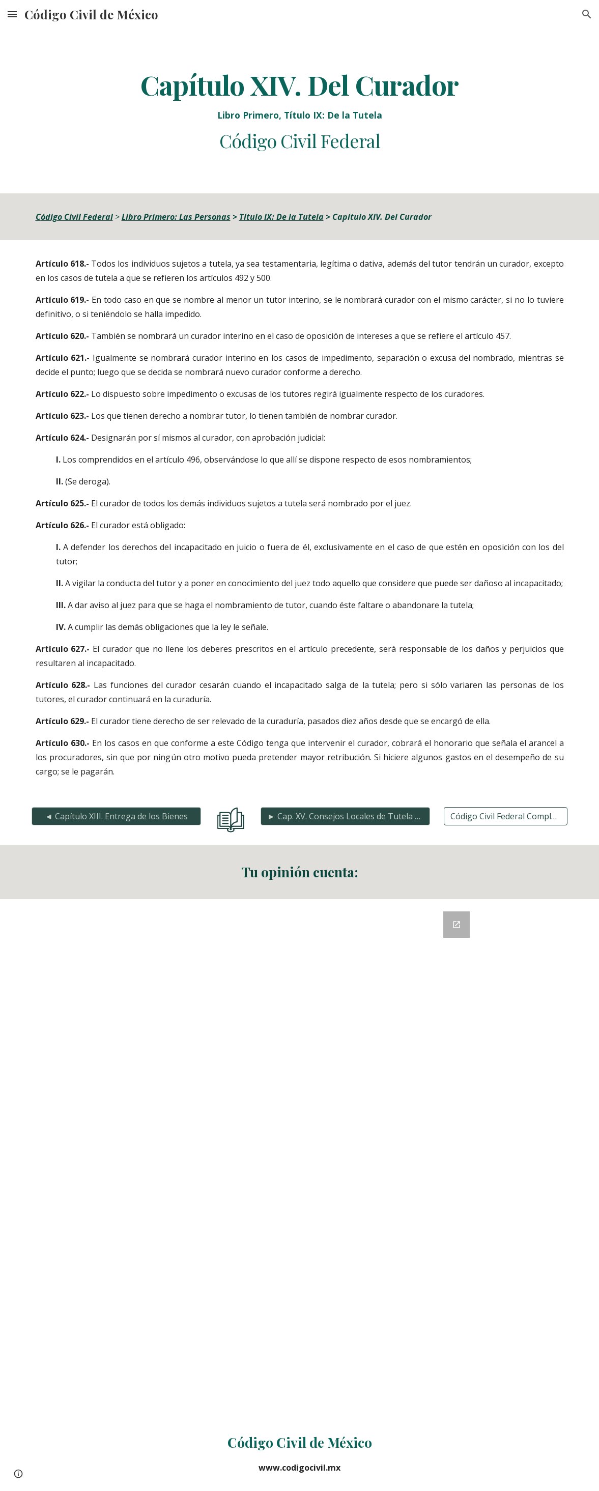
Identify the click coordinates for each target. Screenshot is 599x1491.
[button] (12, 14)
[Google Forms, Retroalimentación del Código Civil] (299, 1157)
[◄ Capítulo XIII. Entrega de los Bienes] (116, 816)
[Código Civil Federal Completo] (505, 816)
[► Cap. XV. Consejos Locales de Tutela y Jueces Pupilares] (345, 816)
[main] (300, 111)
